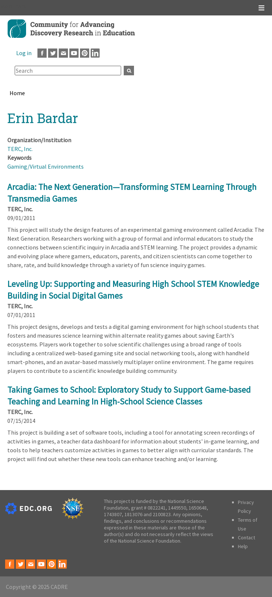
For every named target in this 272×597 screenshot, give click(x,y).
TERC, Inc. (20, 148)
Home (17, 93)
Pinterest (84, 53)
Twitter (52, 53)
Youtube (74, 53)
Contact (246, 537)
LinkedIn (95, 53)
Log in (24, 53)
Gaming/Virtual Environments (45, 166)
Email (63, 53)
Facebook (42, 53)
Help (243, 546)
